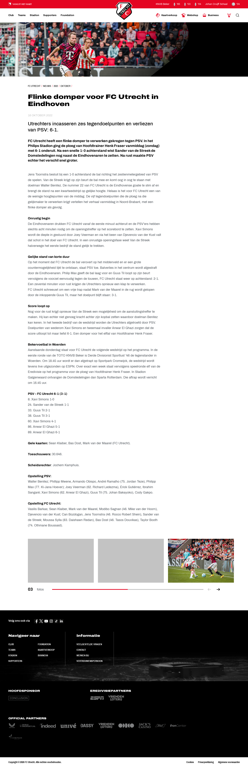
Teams (12, 649)
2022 (56, 86)
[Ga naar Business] (210, 15)
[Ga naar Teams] (22, 15)
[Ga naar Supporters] (49, 15)
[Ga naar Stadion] (34, 15)
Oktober (65, 86)
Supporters (15, 661)
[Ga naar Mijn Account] (229, 15)
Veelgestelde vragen (89, 644)
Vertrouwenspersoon (89, 661)
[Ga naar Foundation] (67, 15)
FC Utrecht (34, 86)
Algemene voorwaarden (229, 762)
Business (43, 655)
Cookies (190, 762)
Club (11, 644)
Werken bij (83, 655)
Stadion (12, 655)
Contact (81, 649)
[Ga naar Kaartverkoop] (166, 15)
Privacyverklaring (206, 762)
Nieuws (47, 86)
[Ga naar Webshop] (189, 15)
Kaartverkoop (46, 649)
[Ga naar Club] (11, 15)
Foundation (44, 644)
